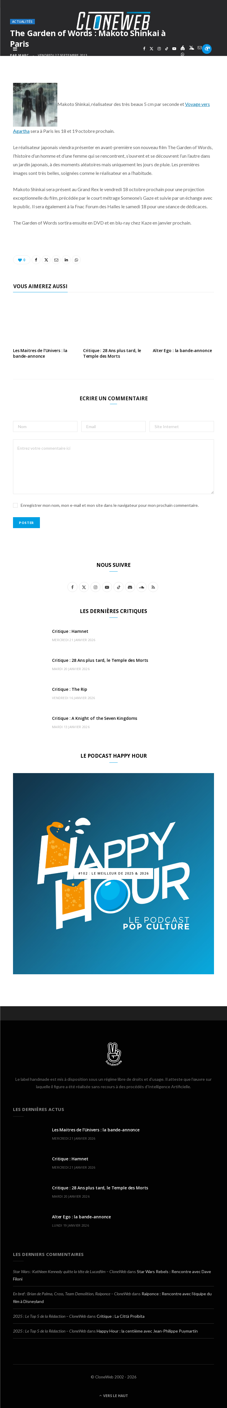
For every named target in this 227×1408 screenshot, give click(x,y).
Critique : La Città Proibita (121, 1316)
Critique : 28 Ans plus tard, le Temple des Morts (112, 353)
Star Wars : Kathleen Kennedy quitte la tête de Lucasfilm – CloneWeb (69, 1271)
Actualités (22, 21)
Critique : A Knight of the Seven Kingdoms (94, 718)
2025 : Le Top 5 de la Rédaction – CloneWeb (49, 1316)
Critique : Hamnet (70, 631)
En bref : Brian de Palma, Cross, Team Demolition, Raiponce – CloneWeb (72, 1293)
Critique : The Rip (69, 689)
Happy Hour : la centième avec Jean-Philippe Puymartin (147, 1330)
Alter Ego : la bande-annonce (182, 350)
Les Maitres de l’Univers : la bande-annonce (40, 353)
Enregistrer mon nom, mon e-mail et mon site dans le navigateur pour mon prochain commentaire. (110, 505)
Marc (23, 55)
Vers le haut (113, 1395)
